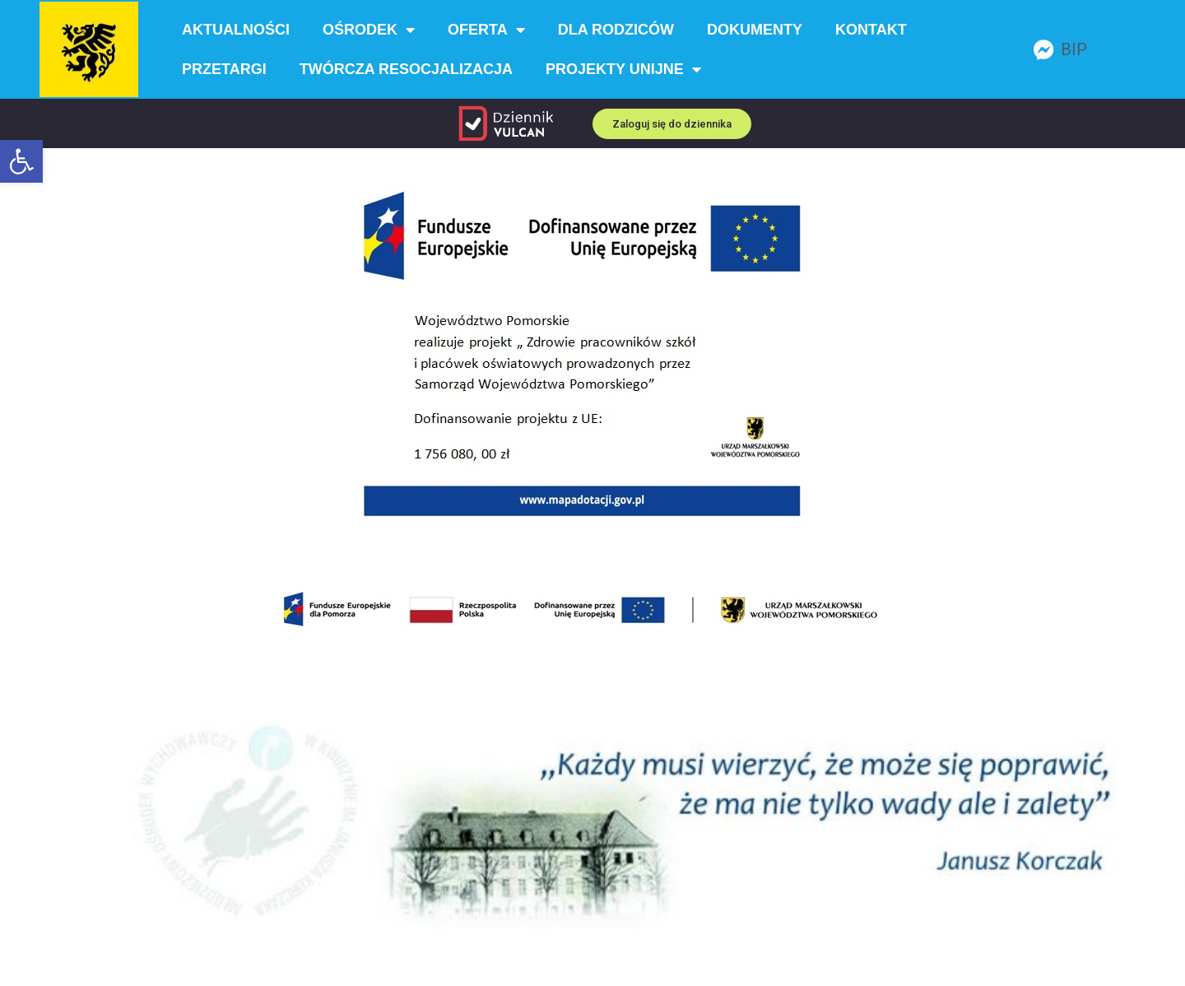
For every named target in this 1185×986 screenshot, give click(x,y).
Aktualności (236, 29)
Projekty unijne (623, 69)
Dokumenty (754, 29)
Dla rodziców (616, 29)
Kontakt (871, 29)
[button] (21, 161)
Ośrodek (369, 29)
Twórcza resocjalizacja (406, 69)
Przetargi (224, 69)
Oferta (486, 29)
